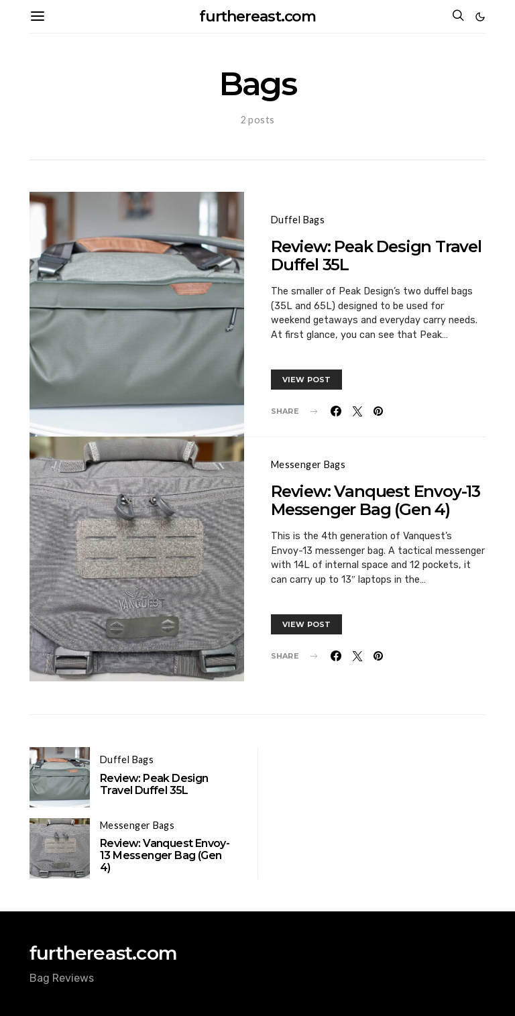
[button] (480, 16)
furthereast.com (258, 16)
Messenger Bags (308, 464)
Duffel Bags (298, 219)
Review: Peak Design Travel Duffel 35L (376, 255)
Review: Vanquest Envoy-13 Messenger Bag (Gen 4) (375, 500)
